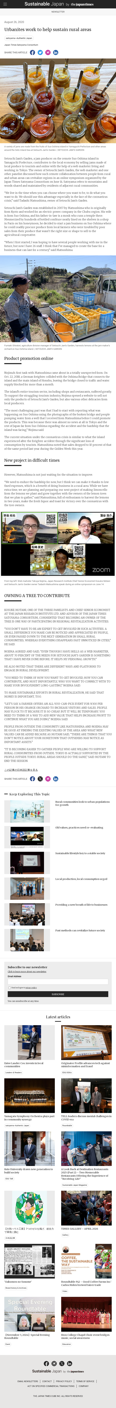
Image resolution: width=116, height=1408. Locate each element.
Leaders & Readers (13, 1072)
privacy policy (31, 988)
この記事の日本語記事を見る (21, 769)
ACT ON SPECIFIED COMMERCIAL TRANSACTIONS (50, 1386)
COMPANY (84, 1386)
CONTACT (47, 1381)
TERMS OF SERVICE (85, 1381)
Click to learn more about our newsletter (27, 971)
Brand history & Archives (15, 1288)
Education (66, 1344)
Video (64, 1291)
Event (7, 1344)
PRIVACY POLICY (64, 1381)
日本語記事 (10, 1238)
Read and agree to (22, 988)
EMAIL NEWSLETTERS (28, 1381)
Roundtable (67, 1125)
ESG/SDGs (67, 1072)
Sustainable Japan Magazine (74, 1185)
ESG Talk (9, 1179)
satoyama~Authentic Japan (19, 38)
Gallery (65, 1235)
